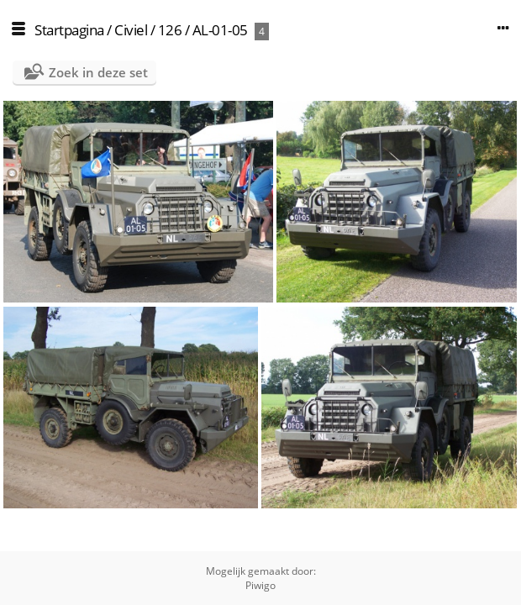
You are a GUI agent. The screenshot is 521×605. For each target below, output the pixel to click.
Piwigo (260, 585)
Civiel (130, 29)
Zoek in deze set (98, 72)
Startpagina (69, 29)
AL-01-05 (220, 29)
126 (170, 29)
